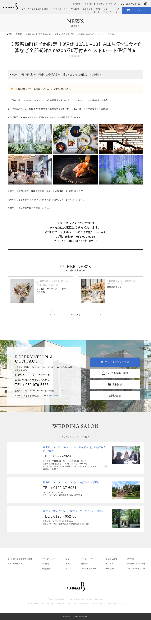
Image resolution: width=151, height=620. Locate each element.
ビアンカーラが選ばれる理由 (35, 9)
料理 (98, 9)
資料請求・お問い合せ (136, 563)
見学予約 (88, 4)
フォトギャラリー (111, 12)
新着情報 (100, 4)
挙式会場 (75, 9)
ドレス (116, 9)
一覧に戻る (76, 314)
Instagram (110, 568)
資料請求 (76, 4)
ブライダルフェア (59, 9)
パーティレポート (92, 12)
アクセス (112, 4)
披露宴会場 (88, 9)
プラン (107, 9)
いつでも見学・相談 (117, 373)
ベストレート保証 (15, 563)
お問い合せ (115, 395)
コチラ (97, 232)
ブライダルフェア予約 (117, 361)
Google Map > (53, 396)
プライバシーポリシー (136, 568)
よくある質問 (111, 558)
